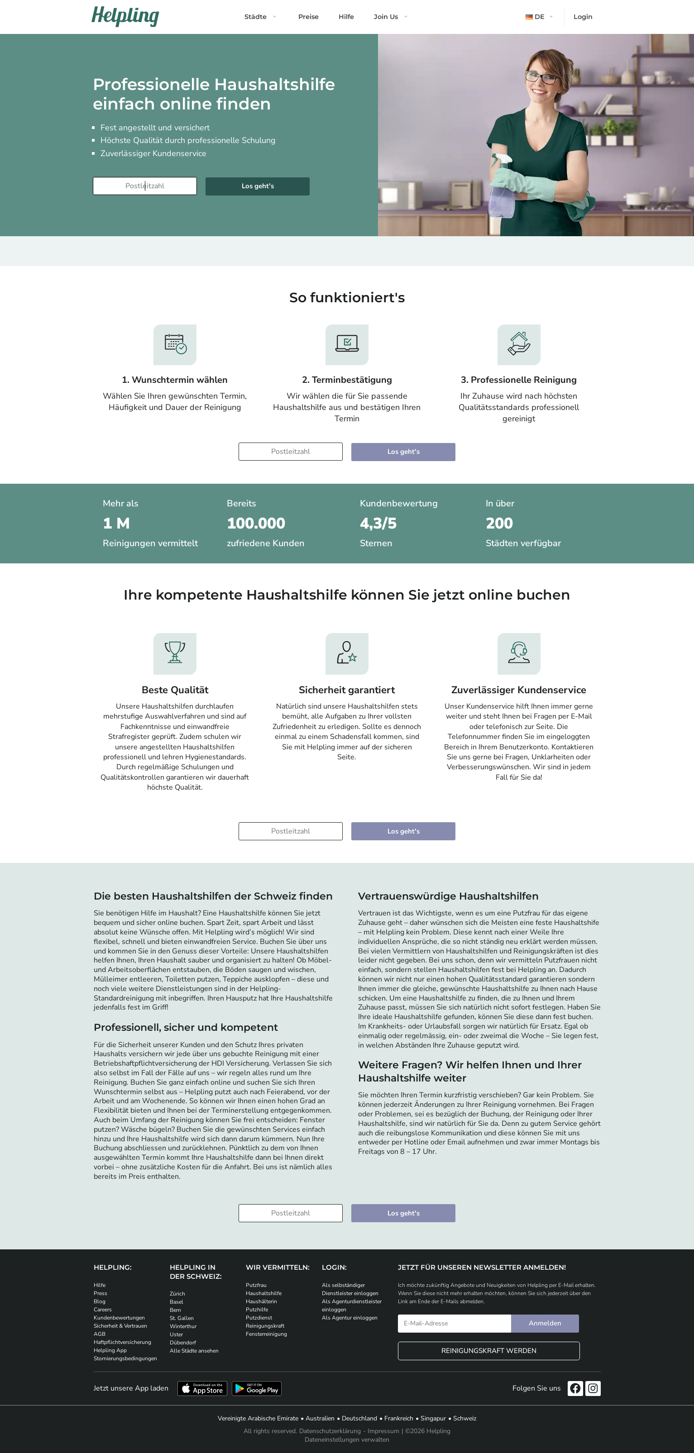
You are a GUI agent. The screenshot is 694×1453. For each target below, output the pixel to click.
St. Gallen (182, 1318)
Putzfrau (256, 1285)
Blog (99, 1301)
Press (100, 1293)
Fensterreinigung (266, 1334)
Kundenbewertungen (119, 1317)
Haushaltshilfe (264, 1293)
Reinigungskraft (265, 1325)
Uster (176, 1334)
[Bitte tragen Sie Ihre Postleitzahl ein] (145, 186)
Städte (255, 17)
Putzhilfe (257, 1309)
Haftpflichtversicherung (122, 1342)
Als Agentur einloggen (350, 1317)
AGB (99, 1334)
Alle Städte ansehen (194, 1350)
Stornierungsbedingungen (125, 1358)
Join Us (386, 17)
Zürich (177, 1293)
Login (583, 17)
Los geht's (404, 831)
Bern (175, 1310)
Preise (308, 17)
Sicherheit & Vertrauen (120, 1325)
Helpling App (110, 1350)
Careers (103, 1309)
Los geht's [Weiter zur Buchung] (258, 186)
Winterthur (183, 1326)
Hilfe (346, 17)
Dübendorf (183, 1342)
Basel (176, 1301)
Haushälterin (261, 1301)
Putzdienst (259, 1317)
